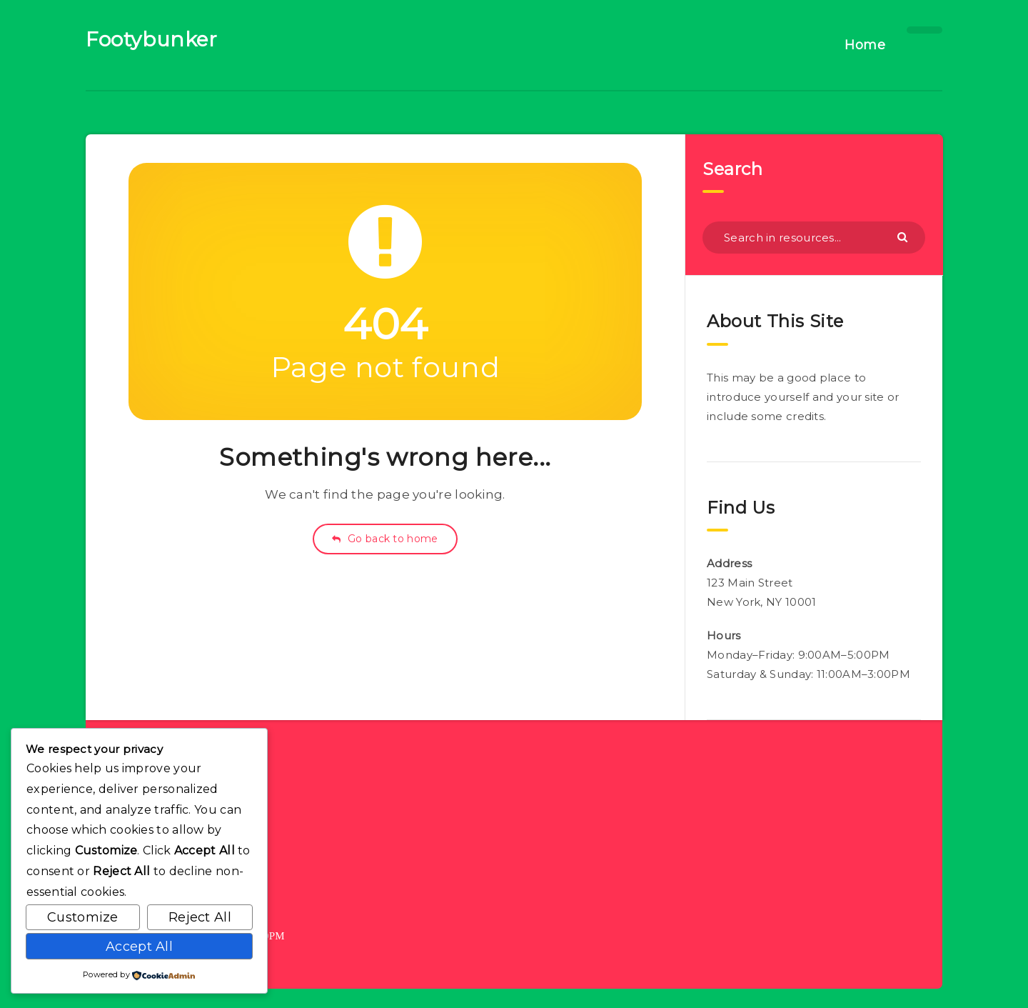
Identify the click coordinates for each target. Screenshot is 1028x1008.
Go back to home (385, 538)
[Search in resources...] (813, 237)
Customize (83, 917)
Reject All (199, 917)
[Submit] (904, 236)
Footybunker (152, 39)
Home (865, 45)
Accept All (139, 946)
